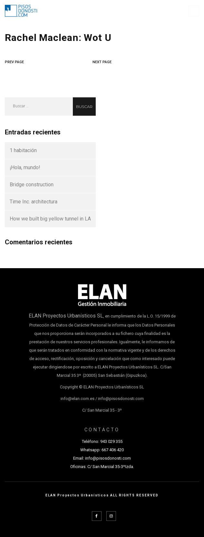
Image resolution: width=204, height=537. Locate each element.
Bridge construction (31, 184)
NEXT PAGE (102, 62)
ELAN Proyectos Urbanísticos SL (66, 316)
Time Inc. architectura (33, 202)
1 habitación (23, 150)
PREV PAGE (14, 62)
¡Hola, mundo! (25, 167)
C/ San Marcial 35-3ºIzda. (110, 466)
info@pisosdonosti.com (108, 458)
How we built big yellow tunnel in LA (50, 219)
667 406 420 (113, 449)
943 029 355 (111, 441)
